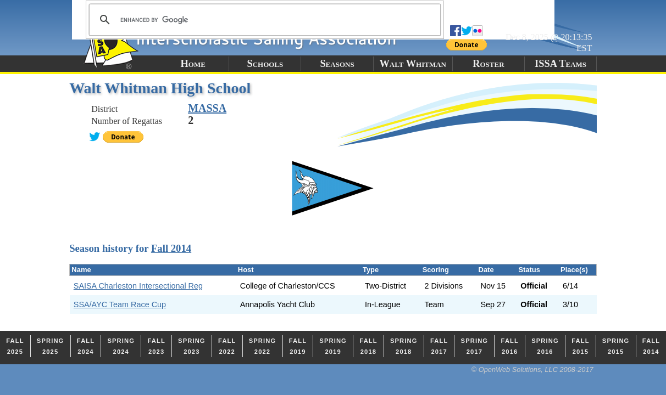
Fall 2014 (171, 248)
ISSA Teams (560, 63)
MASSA (207, 108)
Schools (265, 63)
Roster (488, 63)
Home (193, 63)
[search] (263, 19)
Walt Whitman (412, 63)
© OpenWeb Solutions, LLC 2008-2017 (532, 369)
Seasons (337, 63)
